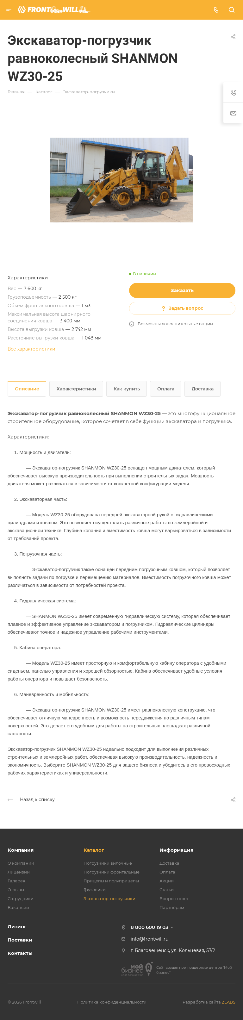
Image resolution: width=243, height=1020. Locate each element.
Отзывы (16, 889)
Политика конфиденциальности (111, 1001)
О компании (21, 863)
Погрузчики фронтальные (112, 871)
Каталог (94, 850)
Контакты (20, 953)
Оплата (165, 389)
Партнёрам (171, 907)
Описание (27, 389)
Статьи (166, 889)
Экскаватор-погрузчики (109, 898)
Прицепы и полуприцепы (111, 880)
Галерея (16, 880)
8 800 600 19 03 (149, 927)
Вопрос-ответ (174, 898)
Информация (176, 850)
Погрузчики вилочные (108, 863)
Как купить (127, 389)
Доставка (203, 389)
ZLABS (228, 1001)
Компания (21, 850)
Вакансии (18, 907)
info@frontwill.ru (149, 939)
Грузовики (95, 889)
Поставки (20, 940)
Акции (166, 880)
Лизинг (17, 927)
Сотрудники (21, 898)
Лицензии (19, 871)
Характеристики (76, 389)
